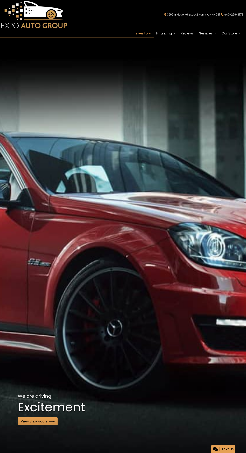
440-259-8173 (233, 15)
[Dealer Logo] (34, 14)
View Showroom (38, 421)
